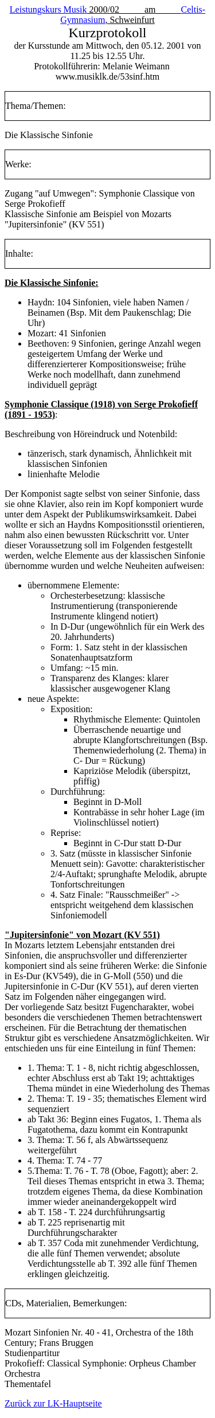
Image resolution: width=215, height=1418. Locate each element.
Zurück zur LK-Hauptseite (53, 1403)
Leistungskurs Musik (48, 9)
